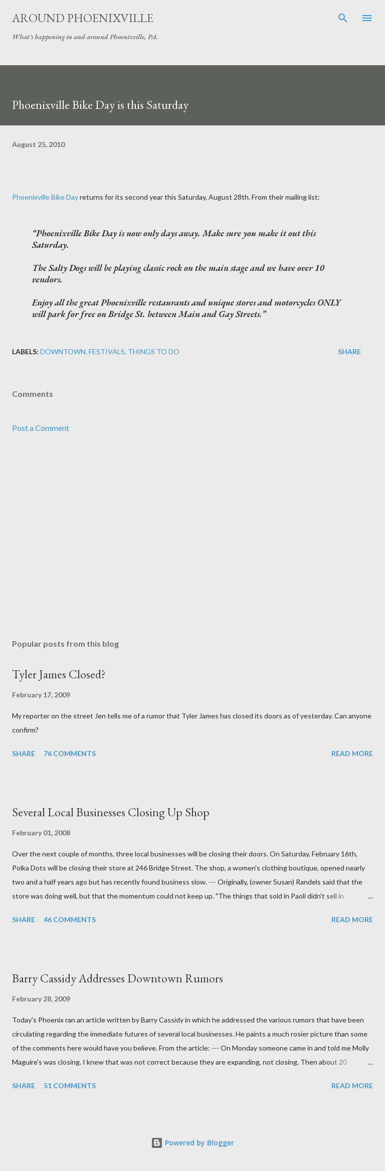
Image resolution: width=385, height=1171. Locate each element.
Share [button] (349, 351)
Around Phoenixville (82, 18)
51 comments (70, 1085)
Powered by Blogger (192, 1142)
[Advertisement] (192, 536)
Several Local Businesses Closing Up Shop (111, 812)
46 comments (70, 919)
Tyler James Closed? (59, 674)
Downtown (63, 351)
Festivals (107, 351)
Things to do (153, 351)
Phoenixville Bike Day (45, 197)
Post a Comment (40, 427)
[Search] (343, 18)
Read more (352, 753)
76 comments (70, 753)
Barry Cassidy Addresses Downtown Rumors (117, 978)
